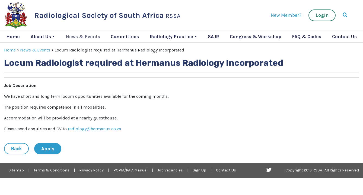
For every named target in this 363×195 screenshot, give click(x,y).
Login (322, 15)
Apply (47, 148)
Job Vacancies (170, 170)
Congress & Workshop (255, 36)
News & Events (83, 36)
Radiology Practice (171, 36)
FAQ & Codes (306, 36)
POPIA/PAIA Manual (130, 170)
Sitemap (16, 170)
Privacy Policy (91, 170)
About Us (41, 36)
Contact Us (344, 36)
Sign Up (199, 170)
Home (13, 36)
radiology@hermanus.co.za (94, 128)
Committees (125, 36)
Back (16, 148)
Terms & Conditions (51, 170)
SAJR (213, 36)
